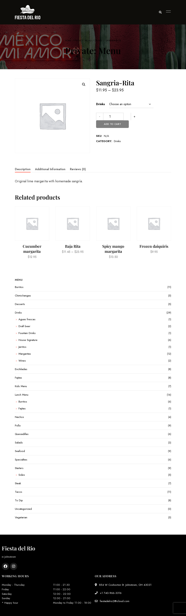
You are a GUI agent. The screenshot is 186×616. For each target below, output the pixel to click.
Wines (22, 361)
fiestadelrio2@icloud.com (112, 601)
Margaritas (25, 354)
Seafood (20, 451)
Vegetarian (21, 517)
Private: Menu (83, 40)
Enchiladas (21, 369)
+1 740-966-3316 (108, 593)
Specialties (21, 460)
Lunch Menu (21, 395)
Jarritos (22, 347)
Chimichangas (23, 296)
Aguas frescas (27, 319)
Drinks (98, 40)
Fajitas (18, 378)
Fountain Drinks (27, 333)
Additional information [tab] (50, 169)
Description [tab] (23, 169)
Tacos (18, 492)
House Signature (28, 340)
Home (68, 40)
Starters (19, 468)
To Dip (19, 500)
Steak (18, 483)
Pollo (18, 426)
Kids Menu (21, 386)
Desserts (20, 304)
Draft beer (24, 326)
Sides (22, 475)
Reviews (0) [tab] (78, 169)
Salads (19, 443)
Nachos (19, 417)
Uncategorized (23, 509)
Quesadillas (22, 434)
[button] (83, 84)
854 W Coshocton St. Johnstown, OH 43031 (123, 585)
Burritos (19, 287)
